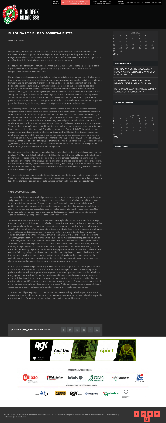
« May (114, 54)
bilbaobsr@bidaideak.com (15, 417)
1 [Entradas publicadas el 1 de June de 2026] (112, 38)
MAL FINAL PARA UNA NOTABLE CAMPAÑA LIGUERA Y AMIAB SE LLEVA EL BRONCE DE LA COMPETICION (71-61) (134, 72)
